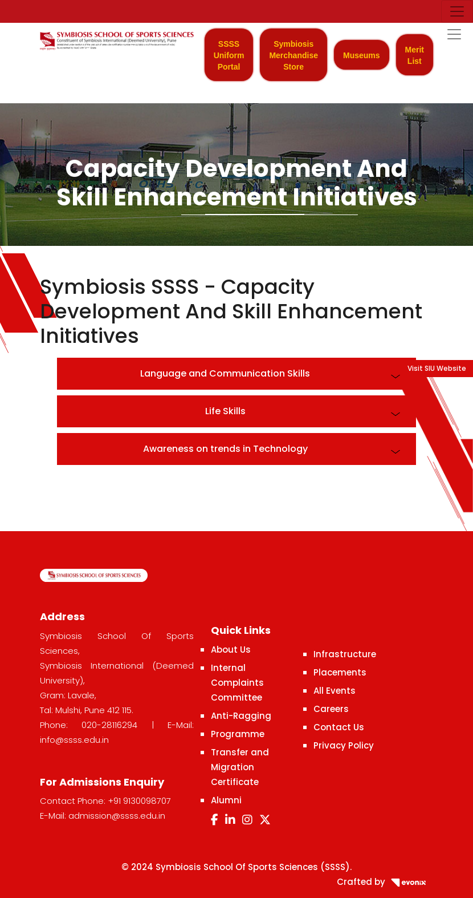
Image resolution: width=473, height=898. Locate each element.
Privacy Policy (343, 745)
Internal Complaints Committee (237, 682)
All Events (334, 691)
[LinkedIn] (230, 819)
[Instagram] (247, 819)
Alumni (226, 800)
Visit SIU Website (436, 368)
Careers (331, 709)
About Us (231, 650)
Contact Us (338, 727)
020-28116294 (109, 725)
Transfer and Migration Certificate (240, 767)
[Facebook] (214, 819)
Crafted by (385, 882)
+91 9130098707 (139, 801)
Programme (237, 734)
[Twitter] (265, 819)
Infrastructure (344, 654)
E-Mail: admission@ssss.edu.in (102, 816)
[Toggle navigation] (457, 11)
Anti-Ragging (241, 716)
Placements (339, 672)
